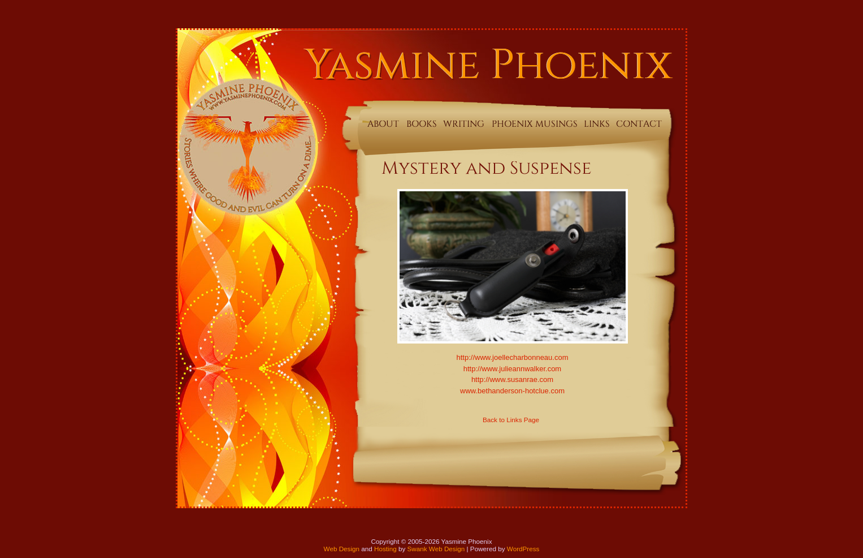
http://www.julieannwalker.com (512, 368)
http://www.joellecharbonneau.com (512, 357)
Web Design (341, 548)
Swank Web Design (436, 548)
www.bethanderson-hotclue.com (512, 391)
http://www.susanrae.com (512, 379)
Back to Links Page (511, 419)
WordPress (523, 548)
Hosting (385, 548)
